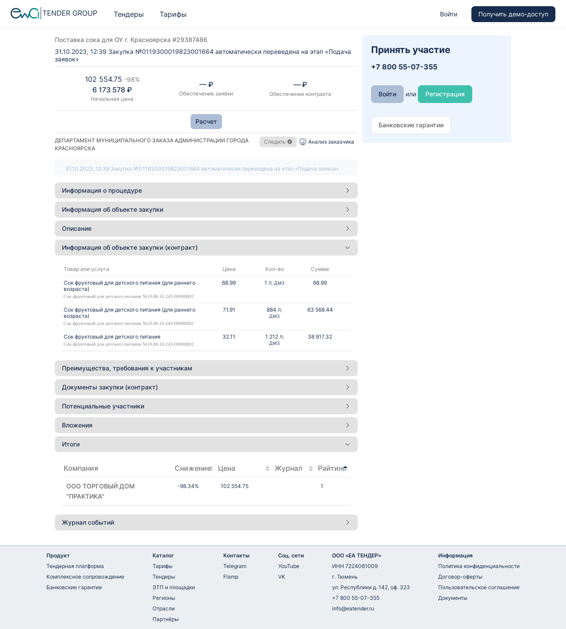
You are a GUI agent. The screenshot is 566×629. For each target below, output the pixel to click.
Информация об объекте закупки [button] (206, 209)
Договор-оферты (460, 576)
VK (281, 576)
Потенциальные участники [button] (206, 406)
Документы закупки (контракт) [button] (206, 387)
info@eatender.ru (353, 608)
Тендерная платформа (75, 566)
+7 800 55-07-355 (355, 598)
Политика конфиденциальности (479, 566)
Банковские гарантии (74, 587)
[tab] (206, 190)
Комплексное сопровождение (85, 576)
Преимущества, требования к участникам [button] (206, 368)
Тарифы (173, 14)
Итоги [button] (206, 444)
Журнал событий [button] (206, 522)
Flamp (230, 576)
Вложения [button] (206, 425)
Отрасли (164, 608)
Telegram (234, 566)
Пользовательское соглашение (479, 587)
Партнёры (166, 619)
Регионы (164, 598)
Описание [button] (206, 228)
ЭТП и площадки (174, 587)
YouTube (288, 566)
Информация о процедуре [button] (206, 190)
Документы (452, 598)
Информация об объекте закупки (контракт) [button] (206, 247)
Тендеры (129, 14)
